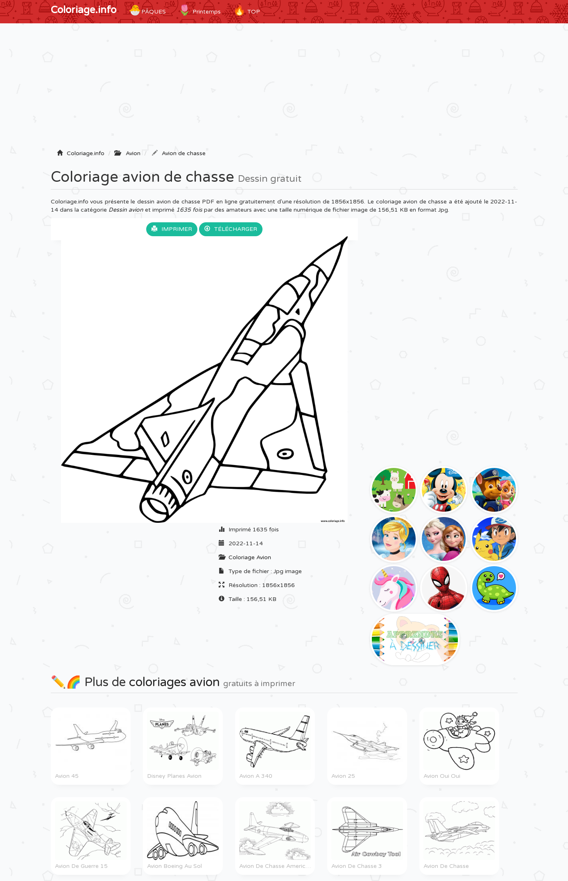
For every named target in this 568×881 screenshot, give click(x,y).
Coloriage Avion (250, 557)
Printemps (199, 10)
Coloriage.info (83, 10)
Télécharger (230, 229)
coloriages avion (174, 682)
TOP (246, 10)
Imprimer (172, 229)
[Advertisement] (284, 89)
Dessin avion (126, 209)
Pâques (147, 10)
